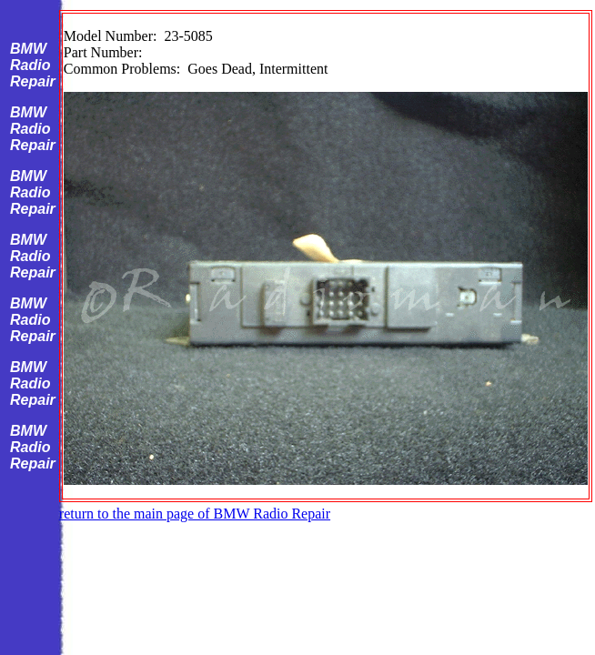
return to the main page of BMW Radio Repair (194, 513)
